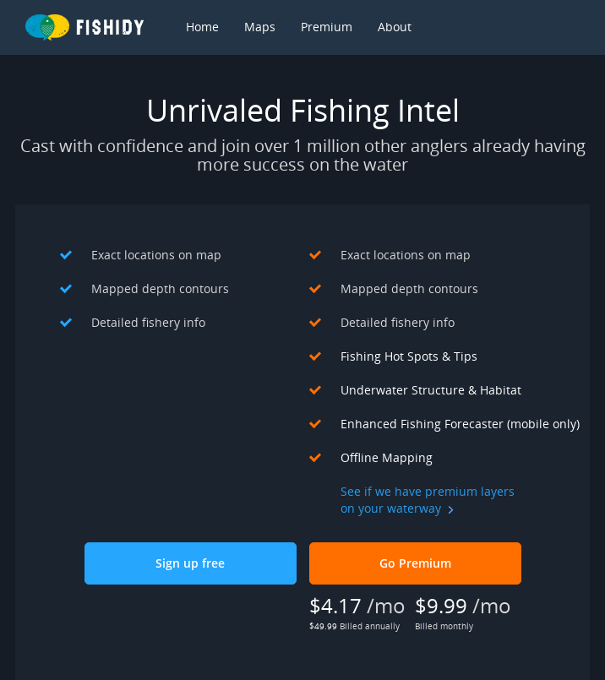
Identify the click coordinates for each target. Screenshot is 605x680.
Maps (259, 27)
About (395, 27)
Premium (326, 27)
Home (202, 27)
